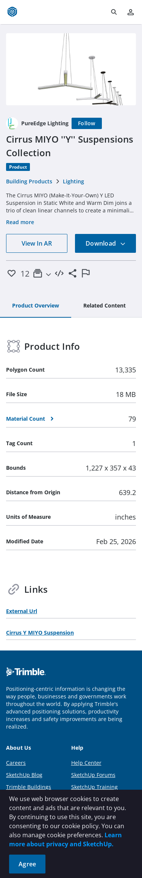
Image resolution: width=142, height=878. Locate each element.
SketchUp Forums (93, 774)
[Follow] (87, 123)
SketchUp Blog (24, 774)
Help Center (86, 762)
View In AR (37, 243)
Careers (16, 762)
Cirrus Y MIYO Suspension (40, 632)
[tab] (35, 306)
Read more (20, 222)
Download (106, 243)
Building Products (29, 181)
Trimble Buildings (28, 786)
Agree (27, 864)
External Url (21, 611)
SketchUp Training (94, 786)
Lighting (73, 181)
